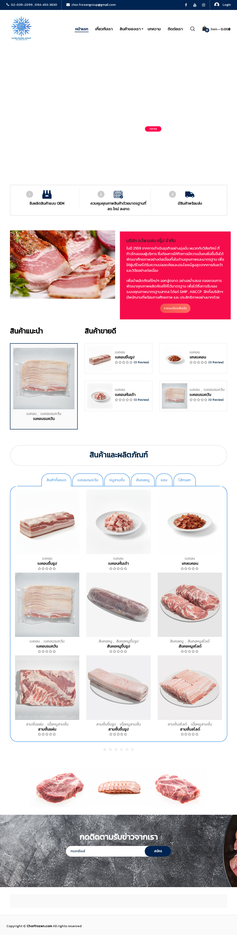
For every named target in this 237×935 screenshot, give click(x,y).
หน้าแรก (81, 29)
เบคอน (31, 642)
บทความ (154, 29)
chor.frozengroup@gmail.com (91, 4)
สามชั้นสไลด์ (177, 724)
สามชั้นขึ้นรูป (106, 724)
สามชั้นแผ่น (34, 724)
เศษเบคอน (198, 586)
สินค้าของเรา (130, 29)
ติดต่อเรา (175, 29)
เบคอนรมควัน (50, 642)
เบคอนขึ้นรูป (124, 586)
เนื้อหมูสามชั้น (57, 724)
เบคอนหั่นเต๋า (125, 623)
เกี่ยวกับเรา (104, 29)
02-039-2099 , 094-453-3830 (31, 4)
